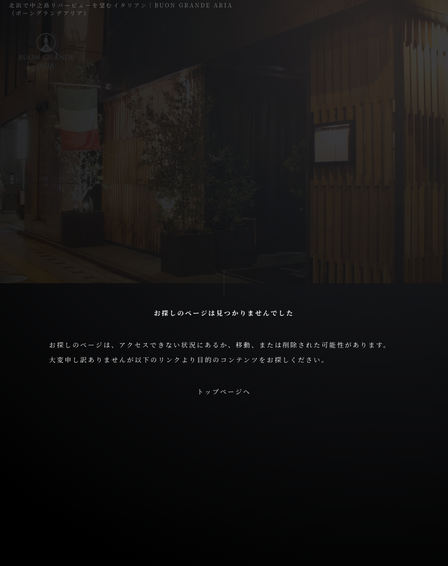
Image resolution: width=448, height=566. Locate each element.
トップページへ (224, 391)
